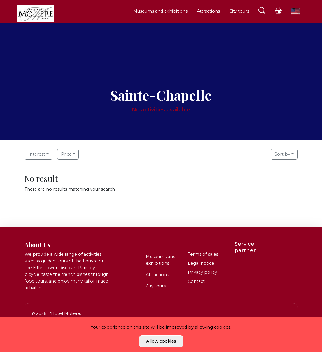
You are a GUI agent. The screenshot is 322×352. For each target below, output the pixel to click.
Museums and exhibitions (160, 11)
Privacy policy (202, 272)
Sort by (282, 154)
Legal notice (201, 263)
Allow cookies (161, 341)
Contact (196, 281)
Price (66, 154)
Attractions (208, 11)
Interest (36, 154)
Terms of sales (203, 254)
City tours (239, 11)
